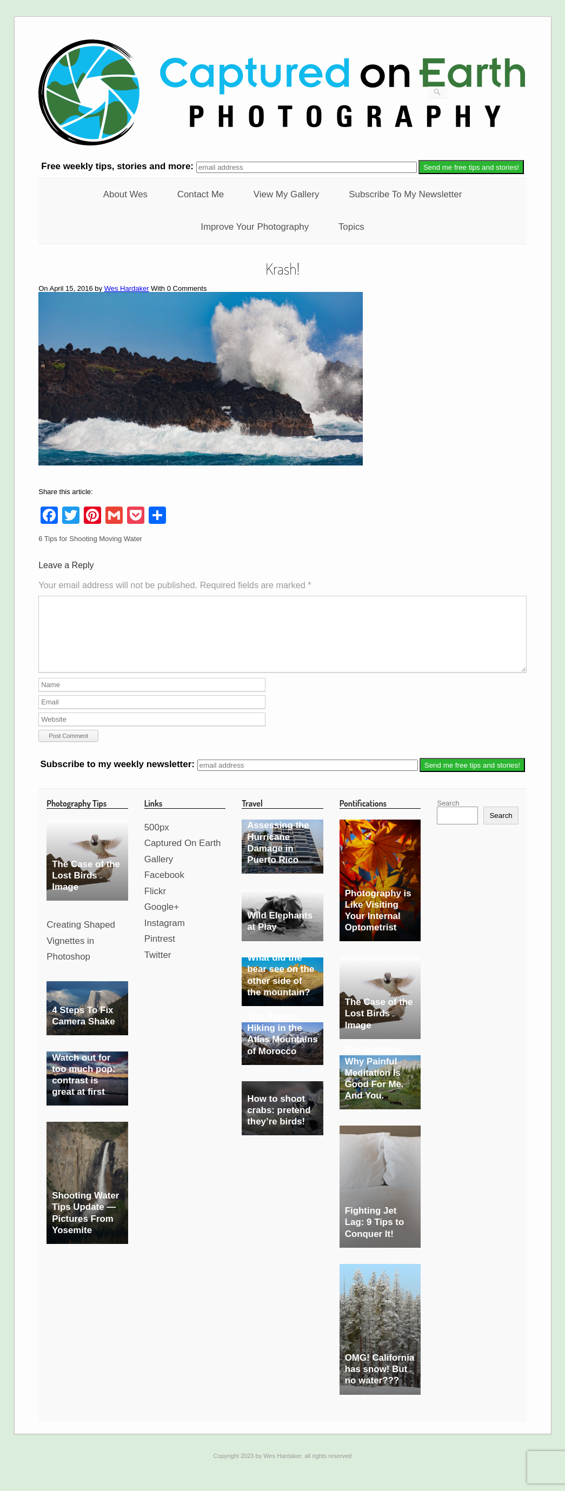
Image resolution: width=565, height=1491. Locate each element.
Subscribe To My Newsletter (405, 194)
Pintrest (159, 952)
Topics (351, 227)
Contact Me (200, 194)
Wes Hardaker (126, 288)
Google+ (161, 920)
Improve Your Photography (255, 227)
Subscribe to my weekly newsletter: (118, 778)
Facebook (164, 888)
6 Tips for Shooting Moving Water (90, 538)
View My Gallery (287, 194)
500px (156, 840)
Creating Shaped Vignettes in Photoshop (80, 954)
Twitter (157, 968)
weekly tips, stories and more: (118, 167)
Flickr (155, 904)
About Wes (125, 194)
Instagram (164, 936)
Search (448, 816)
